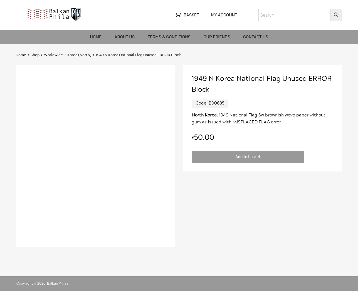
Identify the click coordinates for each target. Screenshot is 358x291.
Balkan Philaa (57, 283)
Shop (35, 55)
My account (224, 15)
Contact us (255, 36)
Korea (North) (79, 55)
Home (96, 36)
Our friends (216, 36)
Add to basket (247, 157)
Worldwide (53, 55)
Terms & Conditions (169, 36)
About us (125, 36)
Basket (186, 15)
